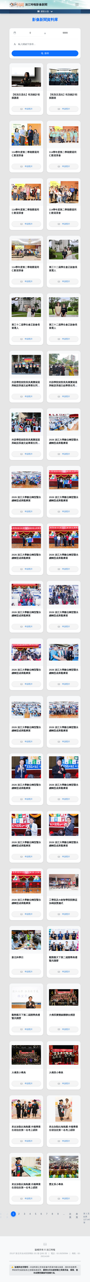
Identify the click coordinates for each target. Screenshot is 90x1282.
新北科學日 (17, 957)
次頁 (70, 1215)
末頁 (77, 1215)
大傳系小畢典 (19, 1072)
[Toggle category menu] (45, 11)
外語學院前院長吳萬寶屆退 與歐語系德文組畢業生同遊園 (26, 385)
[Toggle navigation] (77, 4)
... (64, 1214)
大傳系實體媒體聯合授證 (62, 1015)
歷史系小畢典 (56, 1184)
